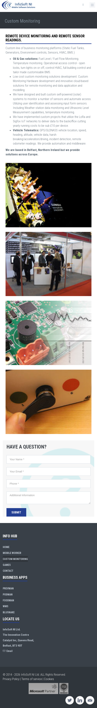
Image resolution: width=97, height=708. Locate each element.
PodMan (8, 594)
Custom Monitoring (15, 559)
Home (6, 547)
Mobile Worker (12, 553)
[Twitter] (69, 700)
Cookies (49, 679)
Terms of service (31, 679)
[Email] (90, 700)
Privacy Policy (11, 679)
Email (8, 651)
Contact (8, 570)
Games (7, 564)
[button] (92, 5)
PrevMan (8, 588)
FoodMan (8, 600)
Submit (16, 512)
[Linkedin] (80, 700)
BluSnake (9, 612)
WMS (5, 606)
